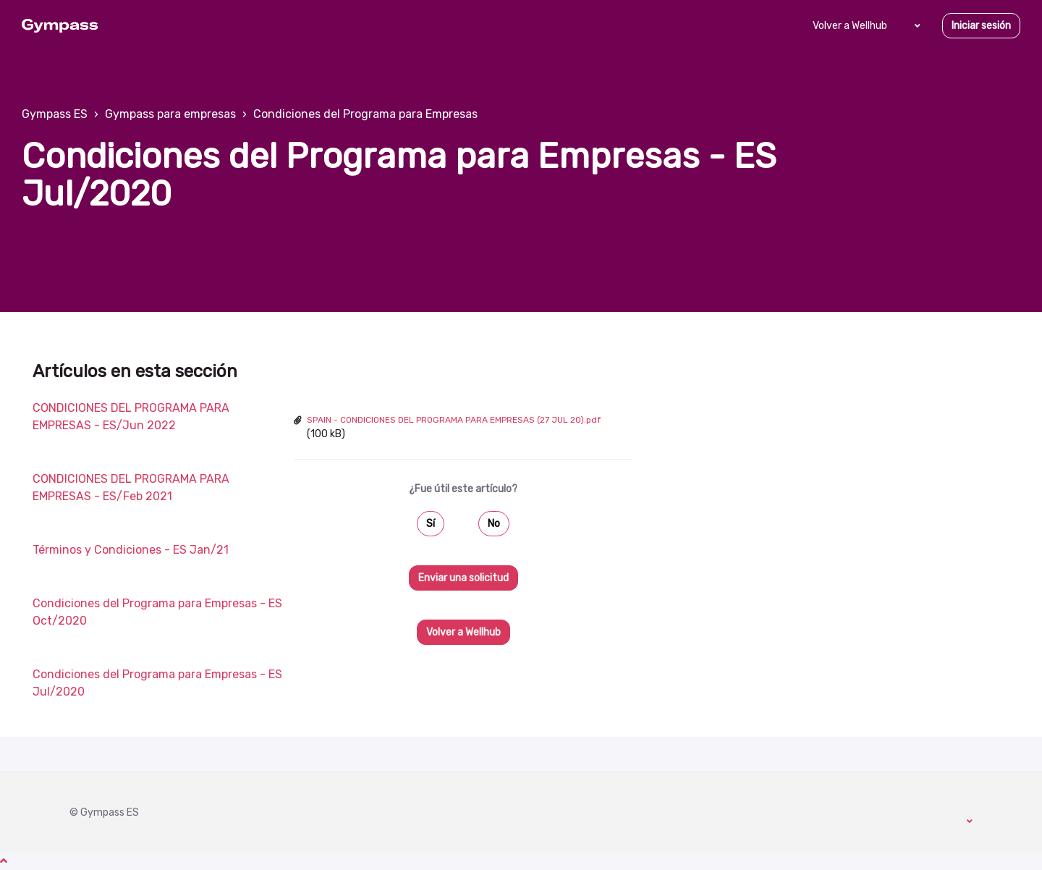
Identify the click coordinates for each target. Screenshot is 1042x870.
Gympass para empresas (170, 114)
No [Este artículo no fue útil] (494, 524)
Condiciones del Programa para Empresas (365, 114)
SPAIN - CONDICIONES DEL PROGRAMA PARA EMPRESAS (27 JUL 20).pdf (454, 420)
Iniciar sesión (981, 26)
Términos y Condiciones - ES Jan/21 (131, 550)
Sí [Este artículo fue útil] (430, 524)
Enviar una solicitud (463, 578)
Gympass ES (55, 114)
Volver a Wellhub (850, 26)
